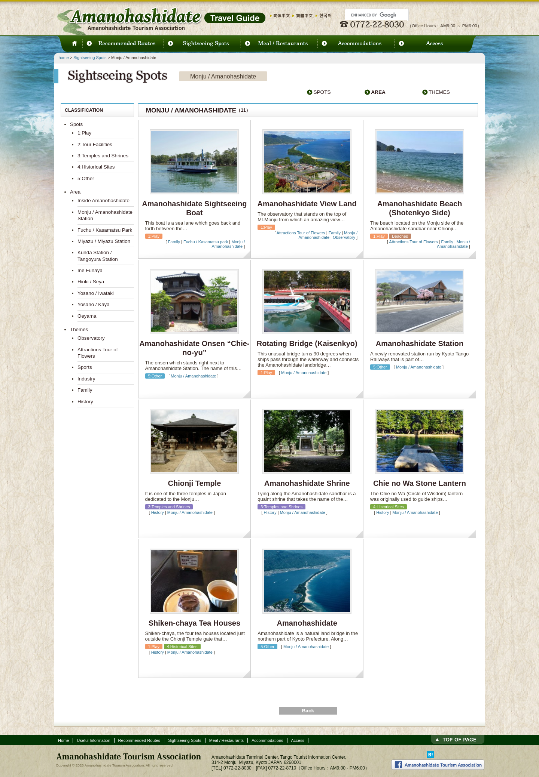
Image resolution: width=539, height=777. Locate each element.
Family (174, 242)
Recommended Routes (139, 740)
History (157, 512)
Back (308, 710)
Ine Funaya (90, 270)
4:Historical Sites (96, 167)
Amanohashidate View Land (307, 204)
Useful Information (93, 740)
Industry (86, 379)
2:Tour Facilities (94, 144)
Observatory (344, 237)
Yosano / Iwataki (95, 293)
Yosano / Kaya (93, 304)
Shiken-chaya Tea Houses (194, 623)
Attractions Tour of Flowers (301, 233)
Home (63, 740)
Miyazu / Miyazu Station (103, 241)
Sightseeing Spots (89, 57)
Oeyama (87, 316)
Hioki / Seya (90, 281)
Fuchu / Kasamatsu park (205, 242)
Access (297, 740)
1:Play (84, 133)
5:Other (85, 178)
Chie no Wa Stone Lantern (419, 483)
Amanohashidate (307, 623)
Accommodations (267, 740)
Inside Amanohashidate (103, 200)
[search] (373, 14)
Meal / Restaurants (226, 740)
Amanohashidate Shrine (307, 483)
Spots (322, 92)
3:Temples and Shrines (102, 155)
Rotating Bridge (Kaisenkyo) (307, 343)
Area (378, 92)
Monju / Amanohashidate (228, 244)
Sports (84, 367)
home (64, 57)
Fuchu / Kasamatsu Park (104, 230)
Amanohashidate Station (419, 343)
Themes (439, 92)
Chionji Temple (194, 483)
